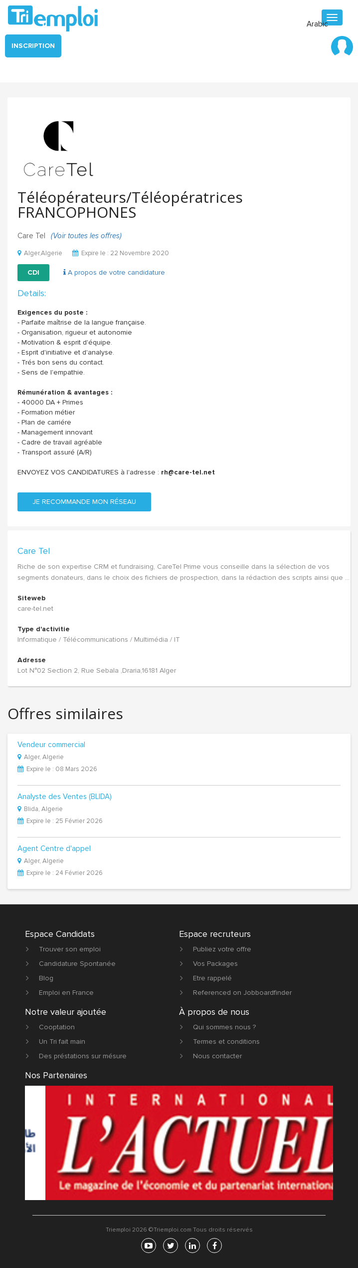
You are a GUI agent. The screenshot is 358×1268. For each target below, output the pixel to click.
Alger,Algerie (39, 253)
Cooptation (57, 1027)
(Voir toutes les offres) (86, 235)
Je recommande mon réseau (84, 501)
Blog (46, 978)
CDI (33, 272)
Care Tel (33, 550)
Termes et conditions (226, 1041)
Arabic (317, 23)
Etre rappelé (212, 978)
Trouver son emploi (70, 949)
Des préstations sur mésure (83, 1056)
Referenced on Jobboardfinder (242, 992)
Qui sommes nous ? (224, 1027)
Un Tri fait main (62, 1041)
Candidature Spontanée (77, 963)
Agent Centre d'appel (54, 849)
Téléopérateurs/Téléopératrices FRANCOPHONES (130, 204)
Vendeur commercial (51, 745)
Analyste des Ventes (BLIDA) (64, 797)
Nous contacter (217, 1056)
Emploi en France (66, 992)
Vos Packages (215, 963)
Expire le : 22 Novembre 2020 (120, 253)
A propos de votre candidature (114, 272)
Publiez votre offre (222, 949)
